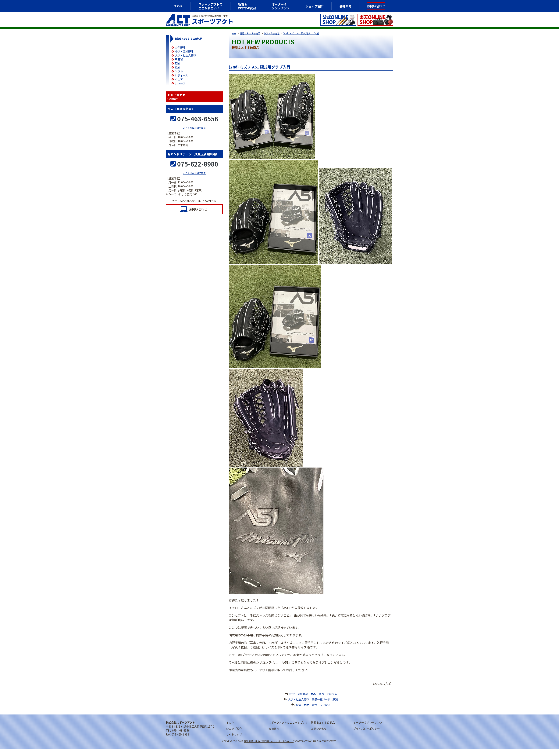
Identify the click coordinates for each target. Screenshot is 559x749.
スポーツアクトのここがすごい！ (210, 6)
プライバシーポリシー (366, 728)
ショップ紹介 (315, 6)
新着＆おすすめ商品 (250, 33)
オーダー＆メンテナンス (281, 6)
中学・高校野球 (272, 33)
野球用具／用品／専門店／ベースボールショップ (269, 741)
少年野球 (180, 47)
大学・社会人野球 (185, 55)
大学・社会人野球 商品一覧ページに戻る (313, 699)
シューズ (180, 83)
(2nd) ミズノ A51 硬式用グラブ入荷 (301, 33)
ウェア (179, 79)
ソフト (179, 71)
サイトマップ (234, 734)
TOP (234, 33)
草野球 (179, 59)
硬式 (177, 63)
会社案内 (345, 6)
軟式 (177, 67)
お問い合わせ (198, 209)
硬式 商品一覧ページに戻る (313, 705)
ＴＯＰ (178, 6)
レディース (181, 75)
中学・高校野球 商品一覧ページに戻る (313, 694)
